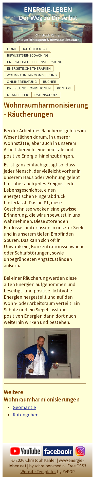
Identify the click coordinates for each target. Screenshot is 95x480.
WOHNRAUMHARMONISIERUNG (32, 75)
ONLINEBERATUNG (22, 81)
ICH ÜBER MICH (35, 48)
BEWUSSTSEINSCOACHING (27, 55)
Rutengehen (26, 415)
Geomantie (24, 407)
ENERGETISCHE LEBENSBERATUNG (34, 62)
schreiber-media (49, 466)
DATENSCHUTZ (46, 94)
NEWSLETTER (17, 94)
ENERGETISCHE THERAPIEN (29, 68)
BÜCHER (49, 81)
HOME (12, 48)
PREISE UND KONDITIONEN (29, 88)
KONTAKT (64, 88)
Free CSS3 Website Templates (54, 468)
